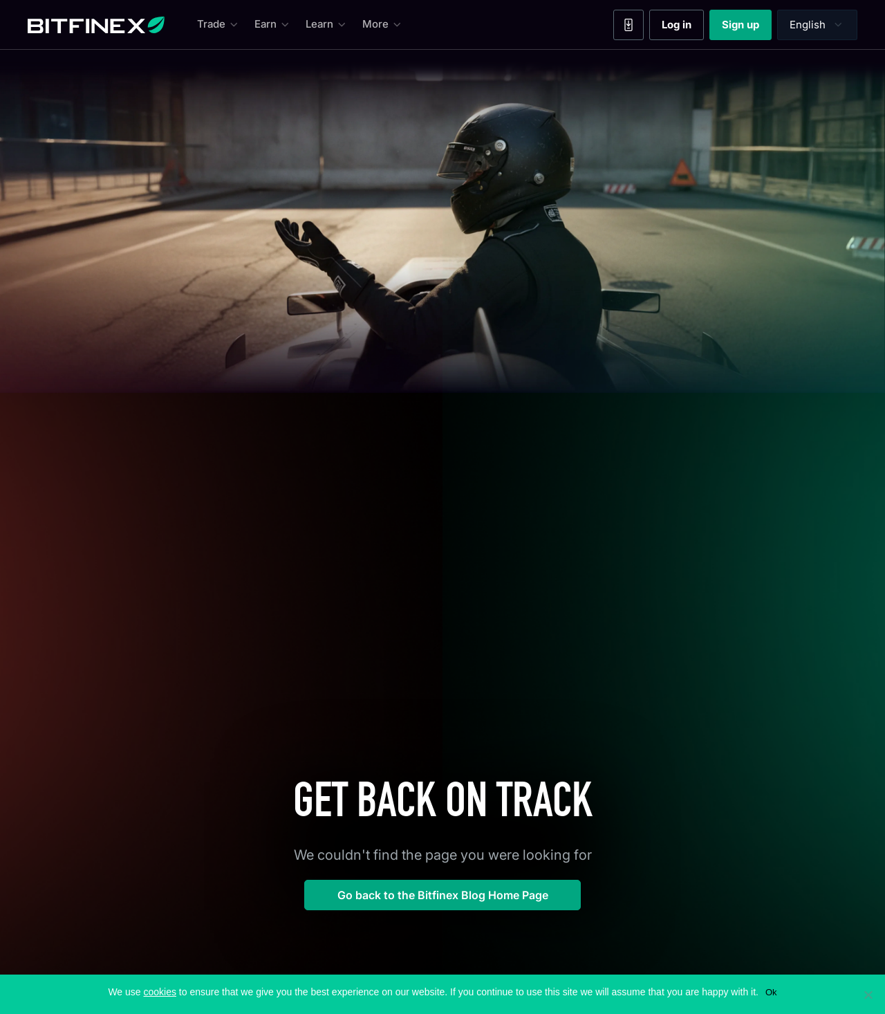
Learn (327, 24)
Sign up (747, 27)
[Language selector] (817, 25)
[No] (868, 995)
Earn (273, 24)
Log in (683, 27)
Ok (771, 992)
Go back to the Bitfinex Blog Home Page (442, 895)
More (383, 24)
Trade (219, 24)
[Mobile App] (628, 25)
